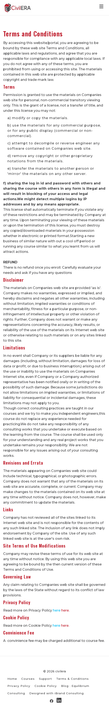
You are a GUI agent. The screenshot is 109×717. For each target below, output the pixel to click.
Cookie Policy (46, 686)
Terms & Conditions (72, 678)
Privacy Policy (18, 686)
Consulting (16, 693)
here (56, 610)
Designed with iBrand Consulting (56, 693)
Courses (28, 678)
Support (45, 678)
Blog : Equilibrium (75, 686)
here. (65, 610)
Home (12, 678)
